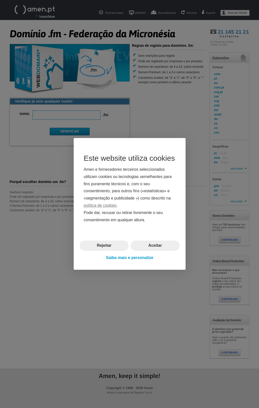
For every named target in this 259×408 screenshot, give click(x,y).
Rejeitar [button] (104, 246)
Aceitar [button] (155, 246)
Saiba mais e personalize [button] (129, 258)
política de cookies (100, 205)
